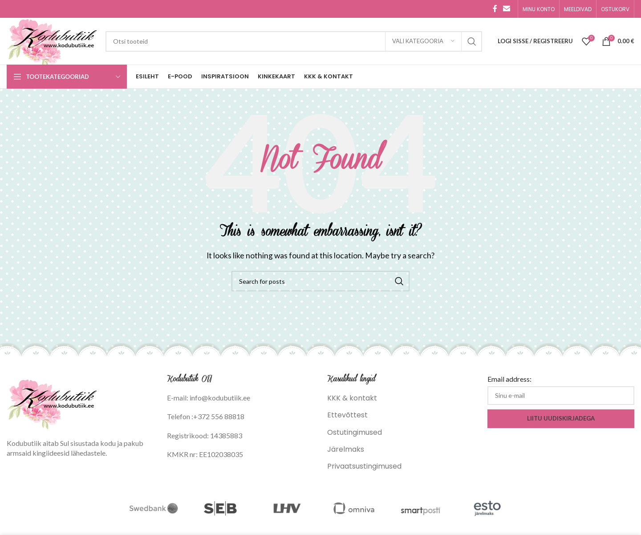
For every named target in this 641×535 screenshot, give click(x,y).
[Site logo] (52, 41)
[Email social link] (506, 9)
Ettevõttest (347, 415)
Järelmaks (345, 449)
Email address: (509, 379)
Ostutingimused (354, 432)
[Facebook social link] (495, 9)
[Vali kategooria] (423, 41)
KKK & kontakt (352, 398)
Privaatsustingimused (364, 466)
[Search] (293, 41)
